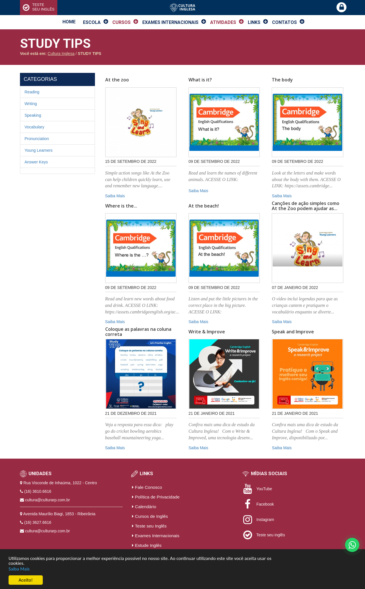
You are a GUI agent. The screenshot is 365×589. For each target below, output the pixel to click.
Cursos (121, 22)
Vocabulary (34, 127)
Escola (92, 22)
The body (282, 80)
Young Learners (38, 150)
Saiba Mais (19, 569)
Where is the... (121, 206)
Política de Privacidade (156, 496)
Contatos (284, 22)
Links (254, 22)
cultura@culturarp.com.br (47, 500)
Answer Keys (36, 162)
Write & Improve (206, 331)
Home (69, 21)
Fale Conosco (147, 487)
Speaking (33, 115)
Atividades (223, 22)
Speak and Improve (293, 331)
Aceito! (26, 580)
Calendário (144, 506)
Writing (31, 103)
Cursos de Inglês (150, 516)
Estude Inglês (147, 545)
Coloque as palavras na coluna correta (138, 332)
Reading (32, 92)
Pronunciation (37, 138)
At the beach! (203, 206)
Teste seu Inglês (149, 526)
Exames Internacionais (170, 22)
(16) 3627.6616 (37, 522)
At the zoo (117, 80)
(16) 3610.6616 (37, 491)
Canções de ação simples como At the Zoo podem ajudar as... (305, 206)
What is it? (200, 80)
